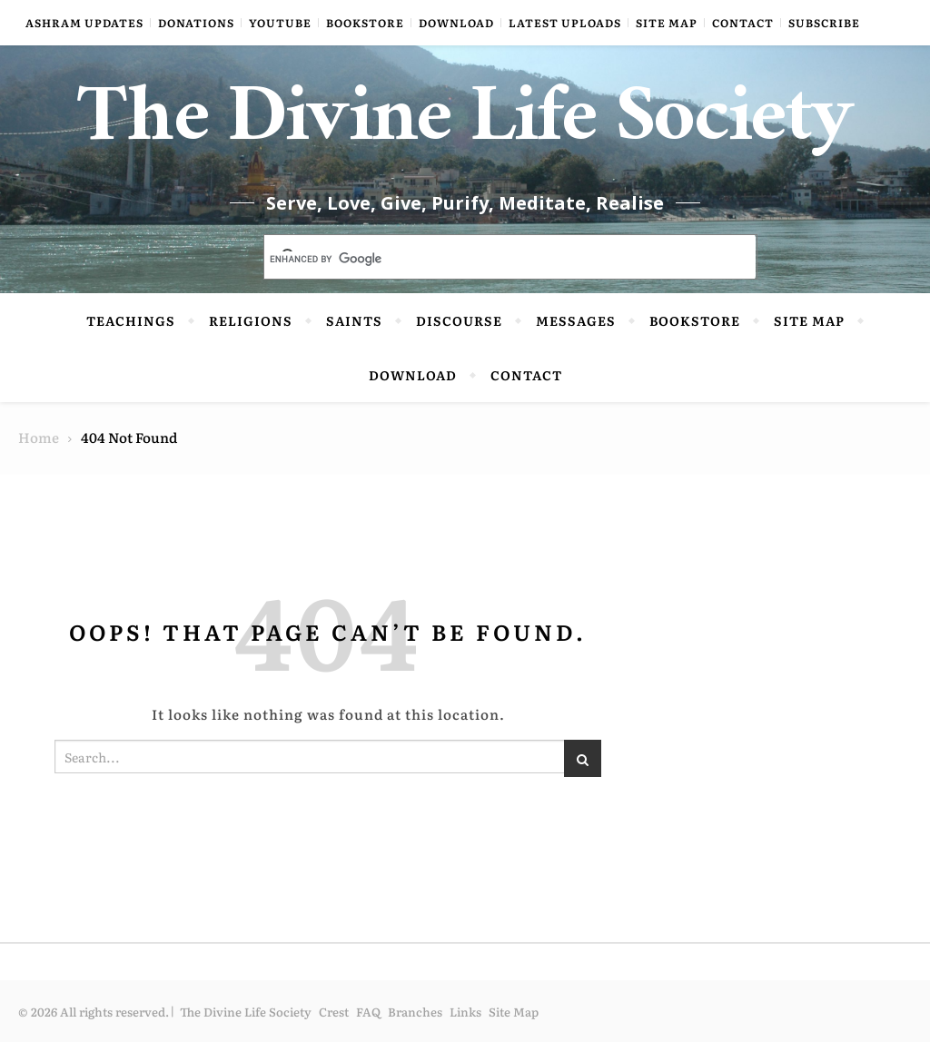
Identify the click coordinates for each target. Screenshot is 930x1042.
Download (456, 23)
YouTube (280, 23)
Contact (743, 23)
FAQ (368, 1011)
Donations (196, 23)
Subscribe (824, 23)
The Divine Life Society (465, 127)
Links (465, 1011)
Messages (576, 320)
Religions (250, 320)
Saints (354, 320)
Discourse (459, 320)
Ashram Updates (84, 23)
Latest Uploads (565, 23)
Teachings (130, 320)
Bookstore (365, 23)
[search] (488, 258)
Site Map (667, 23)
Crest (334, 1011)
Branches (415, 1011)
